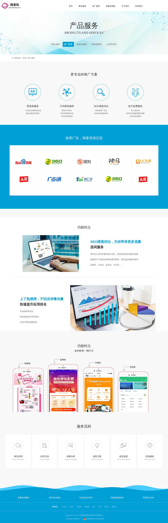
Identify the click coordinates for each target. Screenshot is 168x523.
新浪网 (87, 507)
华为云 (64, 507)
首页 (71, 6)
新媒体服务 (111, 6)
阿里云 (107, 507)
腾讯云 (114, 507)
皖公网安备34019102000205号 (93, 519)
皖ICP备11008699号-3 (73, 519)
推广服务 (96, 6)
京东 (93, 507)
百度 (99, 507)
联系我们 (139, 6)
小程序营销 (111, 44)
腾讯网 (79, 507)
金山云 (72, 507)
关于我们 (125, 6)
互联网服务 (96, 44)
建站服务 (82, 6)
